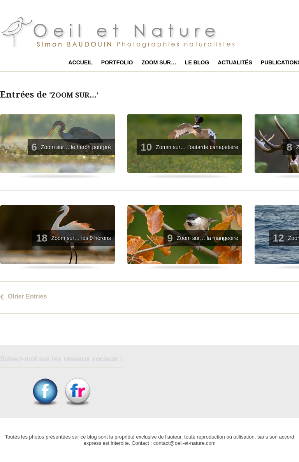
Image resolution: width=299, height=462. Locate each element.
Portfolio (117, 62)
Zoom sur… (158, 62)
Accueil (81, 62)
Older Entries (27, 296)
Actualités (235, 62)
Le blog (197, 62)
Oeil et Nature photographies (127, 33)
